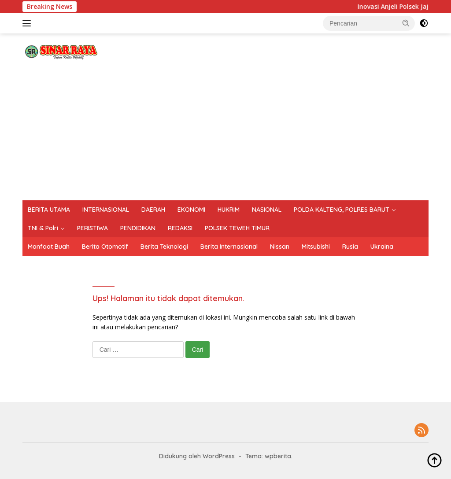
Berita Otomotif (105, 247)
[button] (406, 23)
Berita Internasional (229, 247)
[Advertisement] (225, 134)
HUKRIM (229, 210)
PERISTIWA (92, 228)
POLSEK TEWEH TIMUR (237, 228)
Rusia (350, 247)
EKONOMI (191, 210)
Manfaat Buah (49, 247)
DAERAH (153, 210)
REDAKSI (180, 228)
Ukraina (381, 247)
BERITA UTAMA (49, 210)
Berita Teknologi (164, 247)
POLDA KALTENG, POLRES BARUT (341, 210)
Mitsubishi (316, 247)
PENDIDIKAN (137, 228)
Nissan (279, 247)
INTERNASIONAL (105, 210)
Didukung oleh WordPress (197, 456)
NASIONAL (266, 210)
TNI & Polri (43, 228)
